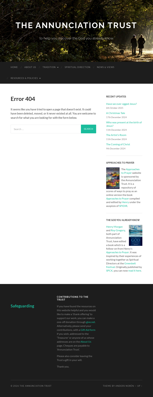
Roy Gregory (118, 230)
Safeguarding (22, 305)
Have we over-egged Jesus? (121, 103)
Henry (125, 202)
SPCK (109, 270)
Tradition (49, 67)
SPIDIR (123, 205)
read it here (134, 270)
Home (14, 67)
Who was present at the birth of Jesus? (124, 124)
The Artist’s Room (116, 134)
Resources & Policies (24, 78)
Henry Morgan (114, 226)
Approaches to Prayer (117, 252)
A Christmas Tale (115, 112)
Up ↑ (139, 386)
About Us (30, 67)
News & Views (105, 67)
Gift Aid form (88, 329)
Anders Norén (124, 386)
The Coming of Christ (118, 144)
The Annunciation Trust (76, 25)
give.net (90, 321)
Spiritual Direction (77, 67)
